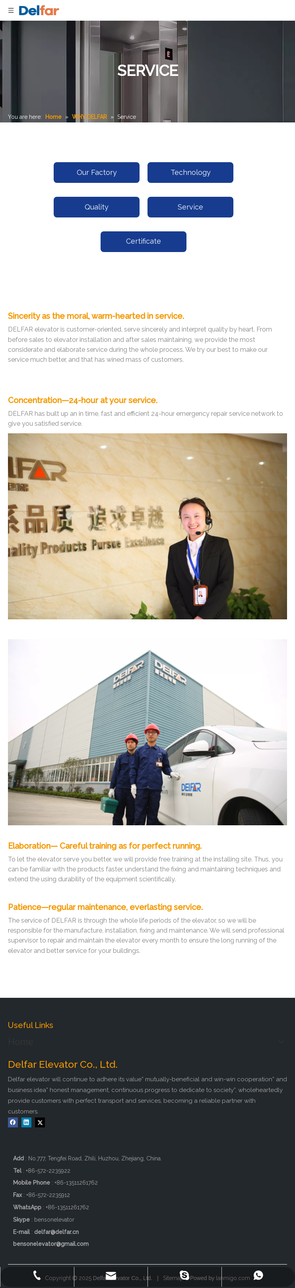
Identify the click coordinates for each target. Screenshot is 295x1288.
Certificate (143, 241)
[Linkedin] (26, 1122)
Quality (97, 207)
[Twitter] (40, 1122)
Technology (191, 172)
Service (190, 207)
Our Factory (97, 172)
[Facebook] (13, 1122)
